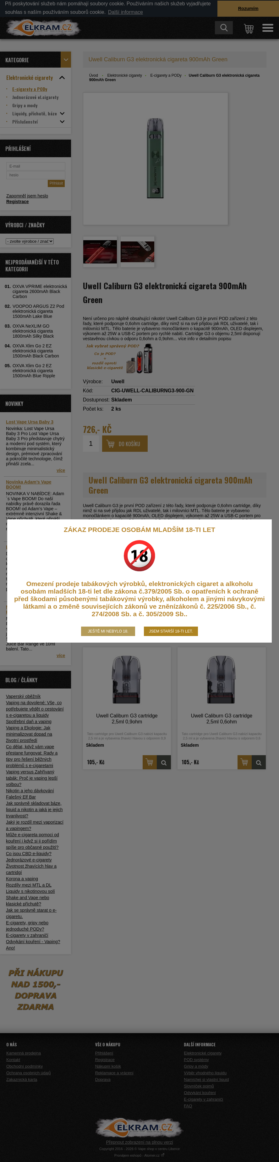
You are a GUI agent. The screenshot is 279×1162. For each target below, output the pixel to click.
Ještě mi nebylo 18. (108, 631)
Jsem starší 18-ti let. (171, 631)
